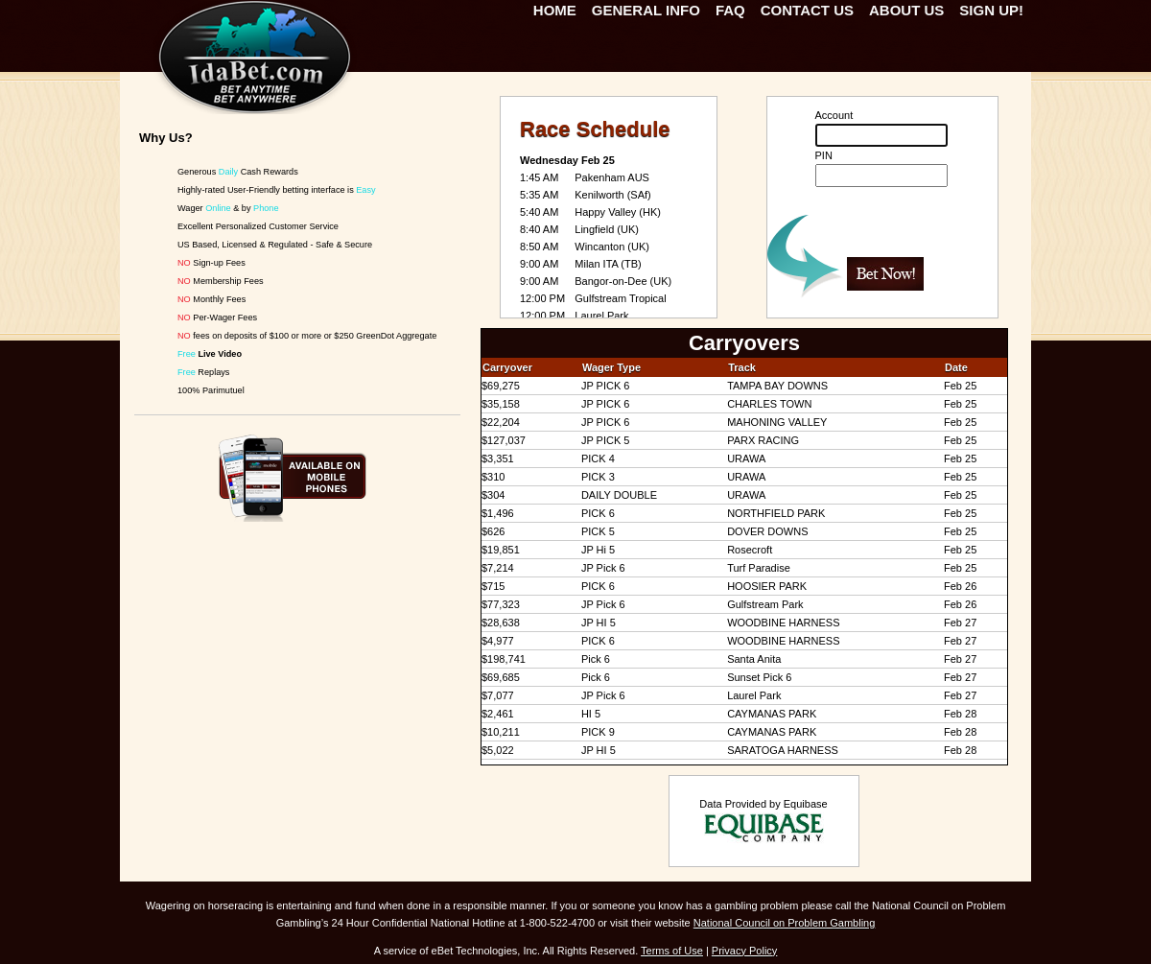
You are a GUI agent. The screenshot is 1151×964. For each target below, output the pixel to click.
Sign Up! (991, 10)
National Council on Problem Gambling (784, 923)
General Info (646, 10)
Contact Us (807, 10)
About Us (906, 10)
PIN (824, 155)
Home (554, 10)
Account (834, 115)
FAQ (730, 10)
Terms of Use (672, 950)
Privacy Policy (744, 950)
